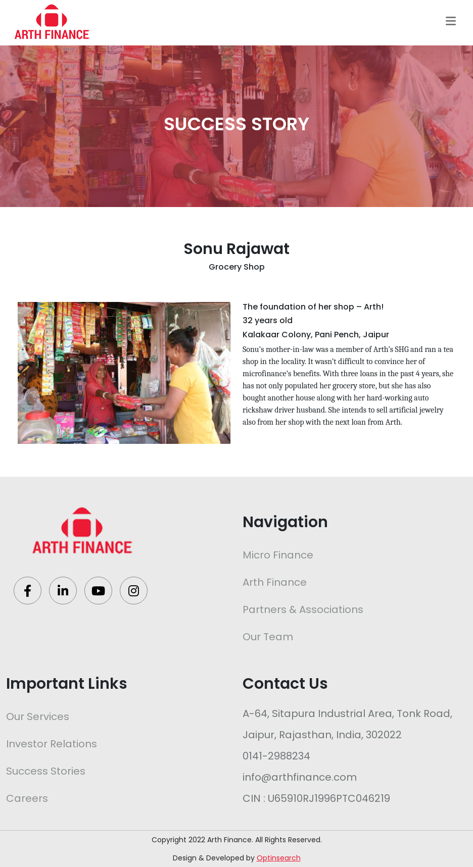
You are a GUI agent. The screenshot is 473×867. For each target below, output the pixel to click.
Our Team (268, 637)
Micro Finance (278, 555)
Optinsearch (279, 858)
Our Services (37, 716)
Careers (27, 798)
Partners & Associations (303, 609)
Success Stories (45, 771)
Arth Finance (275, 582)
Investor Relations (51, 744)
